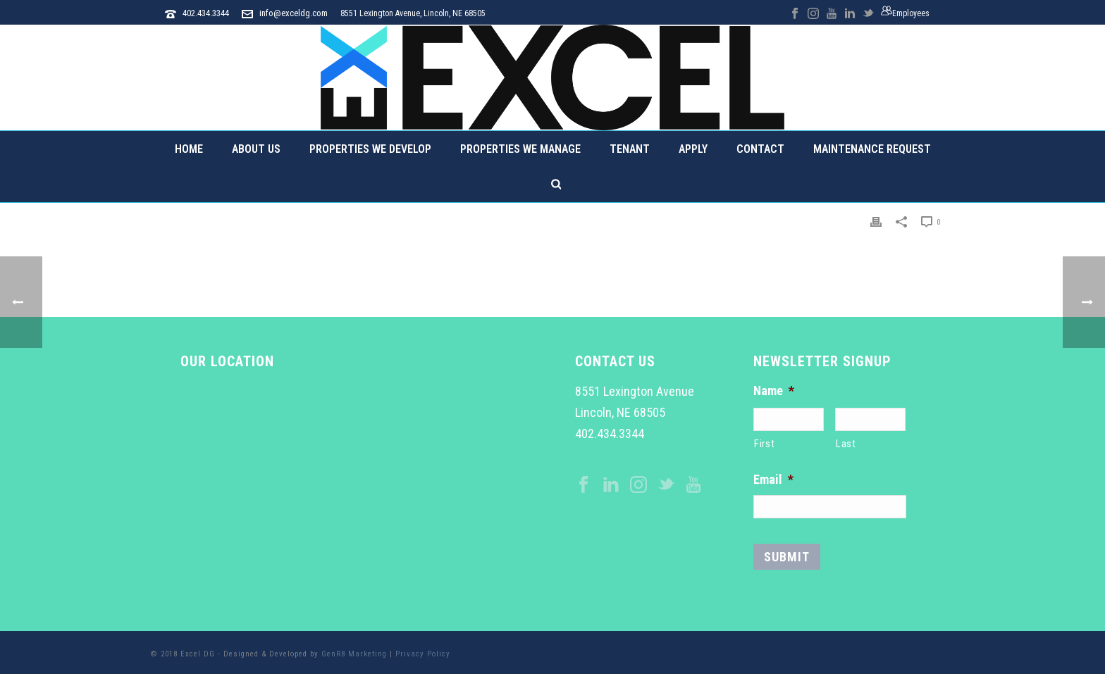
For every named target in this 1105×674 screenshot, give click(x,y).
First (764, 443)
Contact (760, 149)
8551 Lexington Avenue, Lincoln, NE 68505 (413, 13)
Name (773, 390)
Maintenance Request (872, 149)
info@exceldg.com (293, 13)
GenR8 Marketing (354, 654)
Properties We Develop (370, 149)
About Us (256, 149)
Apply (693, 149)
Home (189, 149)
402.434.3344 (206, 13)
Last (846, 443)
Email (773, 479)
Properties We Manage (520, 149)
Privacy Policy (422, 654)
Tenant (630, 149)
